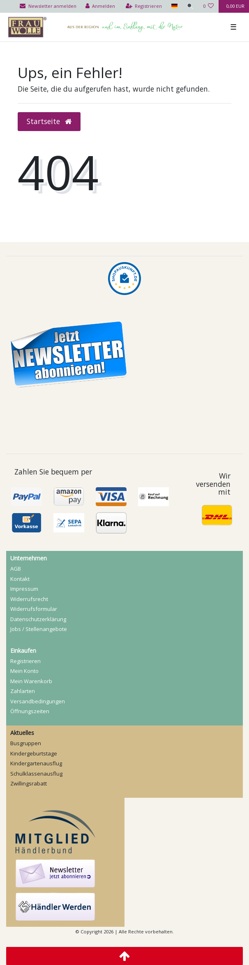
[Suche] (190, 6)
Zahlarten (22, 691)
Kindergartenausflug (36, 763)
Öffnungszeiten (29, 711)
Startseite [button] (49, 121)
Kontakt (20, 579)
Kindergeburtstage (33, 753)
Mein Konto (24, 671)
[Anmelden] (100, 6)
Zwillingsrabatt (28, 783)
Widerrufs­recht (29, 599)
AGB (15, 568)
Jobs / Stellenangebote (38, 629)
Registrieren (25, 661)
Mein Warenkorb (31, 681)
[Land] (174, 6)
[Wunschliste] (208, 6)
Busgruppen (25, 743)
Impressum (24, 588)
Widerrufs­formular (33, 609)
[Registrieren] (144, 6)
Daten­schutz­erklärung (38, 619)
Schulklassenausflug (36, 773)
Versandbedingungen (37, 701)
